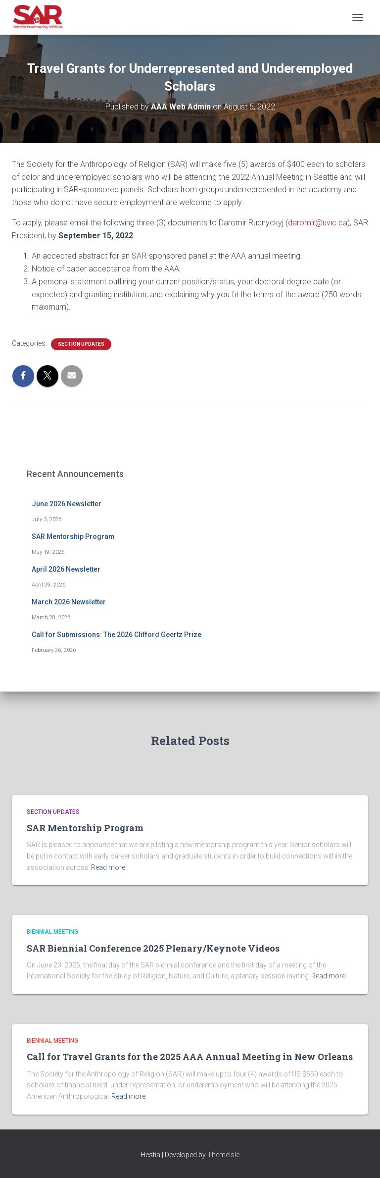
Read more (108, 867)
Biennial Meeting (52, 931)
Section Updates (81, 344)
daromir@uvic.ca (317, 222)
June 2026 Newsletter (66, 504)
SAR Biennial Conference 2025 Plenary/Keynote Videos (153, 948)
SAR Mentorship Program (73, 536)
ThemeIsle (223, 1155)
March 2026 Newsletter (69, 602)
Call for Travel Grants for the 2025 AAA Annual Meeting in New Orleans (190, 1057)
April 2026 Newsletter (66, 569)
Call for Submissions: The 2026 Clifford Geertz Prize (116, 635)
